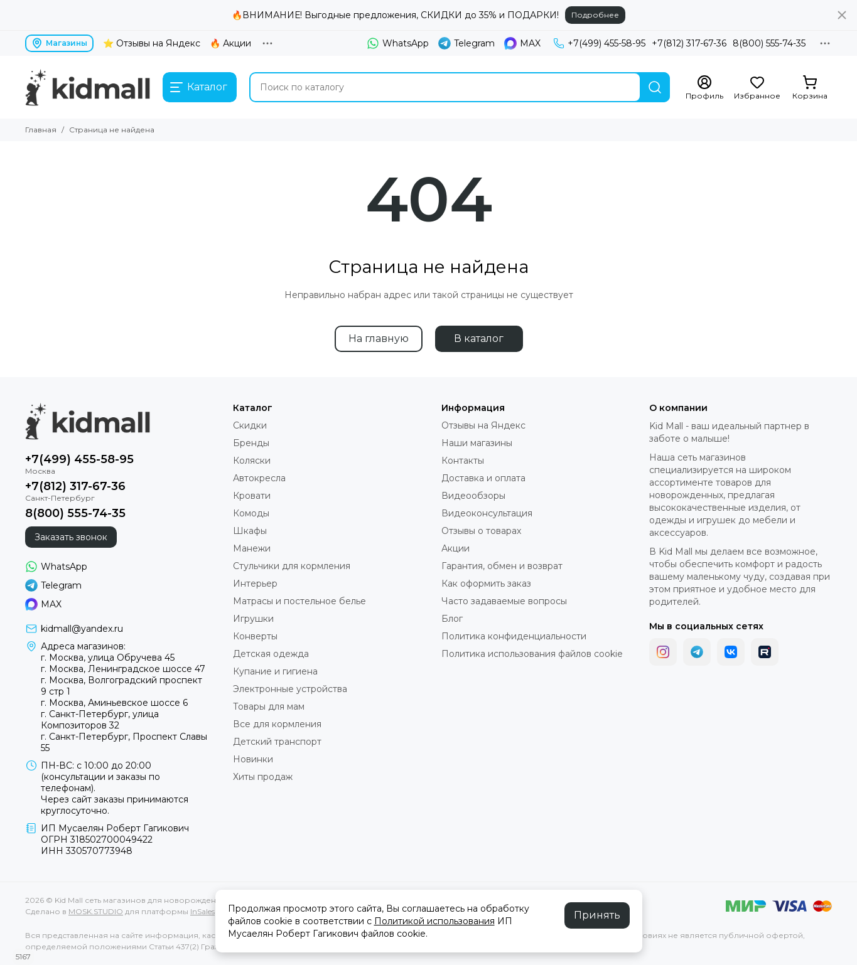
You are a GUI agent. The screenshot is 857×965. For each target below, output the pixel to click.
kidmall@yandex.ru (82, 628)
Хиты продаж (263, 776)
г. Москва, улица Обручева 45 (108, 657)
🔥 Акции (230, 43)
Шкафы (250, 530)
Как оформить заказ (486, 583)
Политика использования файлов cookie (532, 653)
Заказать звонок (71, 537)
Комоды (251, 513)
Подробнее (595, 14)
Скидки (250, 425)
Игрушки (253, 618)
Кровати (252, 495)
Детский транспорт (277, 741)
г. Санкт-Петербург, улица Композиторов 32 (100, 719)
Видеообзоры (473, 495)
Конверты (255, 636)
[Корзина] (810, 88)
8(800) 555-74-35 (769, 43)
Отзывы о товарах (481, 530)
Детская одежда (271, 653)
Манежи (252, 548)
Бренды (251, 443)
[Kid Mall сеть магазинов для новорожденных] (87, 87)
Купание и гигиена (275, 671)
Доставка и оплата (483, 478)
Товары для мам (269, 706)
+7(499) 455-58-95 (599, 43)
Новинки (253, 759)
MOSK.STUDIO (95, 911)
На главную (378, 338)
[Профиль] (704, 88)
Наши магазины (476, 443)
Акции (455, 548)
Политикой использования (434, 921)
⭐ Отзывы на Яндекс (151, 43)
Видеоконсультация (486, 513)
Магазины (59, 43)
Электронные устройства (290, 689)
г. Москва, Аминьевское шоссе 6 (114, 702)
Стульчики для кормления (291, 566)
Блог (452, 618)
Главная (41, 129)
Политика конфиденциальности (513, 636)
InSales (202, 911)
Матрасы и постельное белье (299, 601)
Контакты (462, 460)
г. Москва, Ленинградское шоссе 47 (123, 668)
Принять (597, 915)
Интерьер (255, 583)
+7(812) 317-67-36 (689, 43)
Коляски (252, 460)
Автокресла (259, 478)
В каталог (479, 338)
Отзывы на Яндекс (483, 425)
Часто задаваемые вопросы (504, 601)
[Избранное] (757, 88)
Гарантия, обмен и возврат (502, 566)
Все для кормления (277, 724)
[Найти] (655, 87)
